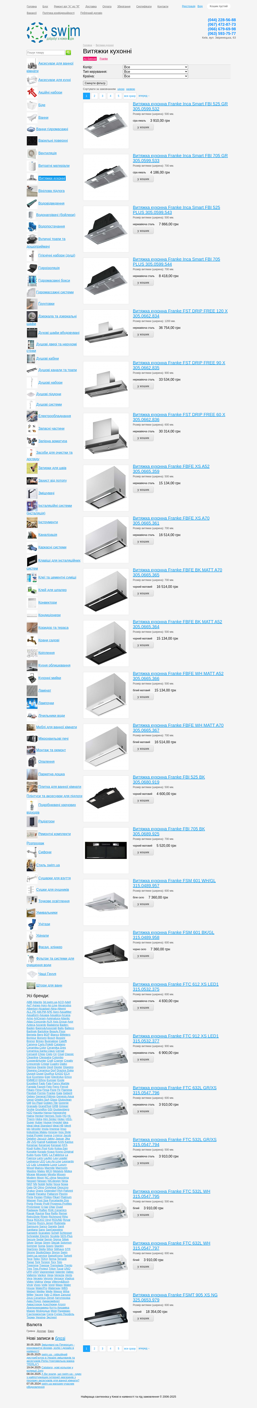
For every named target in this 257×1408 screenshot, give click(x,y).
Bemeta (31, 1034)
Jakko (51, 1138)
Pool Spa (42, 1200)
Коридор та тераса (53, 627)
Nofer (49, 1184)
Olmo (41, 1187)
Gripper (63, 1106)
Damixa (31, 1067)
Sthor (49, 1249)
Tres (29, 1268)
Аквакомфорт (51, 1301)
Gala (59, 1093)
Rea (47, 1213)
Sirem (46, 1242)
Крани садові (48, 640)
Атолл (61, 1304)
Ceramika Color (36, 1047)
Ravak (31, 1213)
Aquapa (44, 1015)
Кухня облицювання (54, 665)
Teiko (36, 1258)
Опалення (46, 761)
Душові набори (50, 382)
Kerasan (56, 1145)
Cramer (58, 1060)
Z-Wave (55, 1294)
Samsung (33, 1226)
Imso (63, 1128)
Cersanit (32, 1054)
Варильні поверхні (53, 140)
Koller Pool (40, 1148)
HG (64, 1115)
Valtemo (32, 1275)
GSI (49, 1109)
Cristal (45, 1063)
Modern (31, 1177)
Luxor (53, 1164)
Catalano (59, 1044)
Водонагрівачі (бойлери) (55, 215)
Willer (30, 1294)
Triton (52, 1268)
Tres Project (40, 1268)
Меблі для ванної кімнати (56, 727)
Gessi (30, 1099)
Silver (30, 1242)
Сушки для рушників (52, 889)
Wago (59, 1284)
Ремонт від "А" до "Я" (67, 6)
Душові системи (49, 404)
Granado (32, 1106)
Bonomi (42, 1037)
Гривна (31, 1331)
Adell (67, 1002)
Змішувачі (46, 493)
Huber (39, 1122)
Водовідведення (51, 203)
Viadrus (69, 1278)
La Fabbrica (56, 1154)
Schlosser (66, 1232)
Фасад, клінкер (50, 947)
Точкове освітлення (54, 901)
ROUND (57, 1219)
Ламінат (44, 690)
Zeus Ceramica (36, 1297)
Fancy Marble (60, 1083)
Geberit (67, 1093)
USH (36, 1271)
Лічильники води (51, 715)
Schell (55, 1232)
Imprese (54, 1128)
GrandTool (44, 1106)
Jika (67, 1138)
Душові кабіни (47, 358)
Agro (44, 1005)
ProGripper (34, 1206)
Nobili (41, 1184)
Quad (59, 1206)
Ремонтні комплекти (54, 834)
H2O (30, 1112)
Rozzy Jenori (45, 1223)
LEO (42, 1161)
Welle (49, 1291)
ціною (121, 89)
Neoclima (63, 1177)
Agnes (36, 1005)
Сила (49, 1314)
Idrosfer (36, 1128)
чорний (137, 1311)
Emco (68, 1076)
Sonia (41, 1245)
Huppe (47, 1122)
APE (49, 1011)
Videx (30, 1281)
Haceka (38, 1112)
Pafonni (68, 1190)
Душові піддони (48, 394)
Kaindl (41, 1141)
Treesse (44, 1265)
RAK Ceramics (57, 1210)
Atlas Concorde (36, 1021)
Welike (40, 1291)
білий (136, 1208)
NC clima (50, 1177)
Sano (41, 1229)
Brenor (31, 1041)
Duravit (31, 1073)
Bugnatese (51, 1041)
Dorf (53, 1070)
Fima (38, 1089)
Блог (45, 6)
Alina (53, 1008)
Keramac (32, 1145)
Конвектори (47, 602)
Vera (30, 1278)
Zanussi (66, 1294)
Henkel (39, 1115)
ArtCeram (40, 1018)
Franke (104, 58)
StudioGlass (43, 1252)
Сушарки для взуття (54, 878)
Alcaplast (44, 1008)
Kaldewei (51, 1141)
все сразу (130, 96)
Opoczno (62, 1187)
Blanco (55, 1034)
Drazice (62, 1070)
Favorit (41, 1086)
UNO (67, 1268)
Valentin (60, 1271)
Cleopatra (45, 1057)
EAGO (59, 1073)
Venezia (59, 1275)
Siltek (65, 1239)
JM (28, 1141)
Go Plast (37, 1102)
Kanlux (69, 1141)
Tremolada (57, 1265)
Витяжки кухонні (104, 45)
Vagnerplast (46, 1271)
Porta (30, 1203)
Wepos (57, 1291)
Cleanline (32, 1057)
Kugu (37, 1154)
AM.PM (41, 1011)
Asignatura (53, 1018)
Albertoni (32, 1008)
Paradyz (41, 1193)
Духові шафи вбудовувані (58, 333)
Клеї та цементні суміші (57, 577)
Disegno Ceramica (38, 1070)
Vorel (51, 1284)
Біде (41, 105)
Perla (30, 1197)
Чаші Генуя (47, 974)
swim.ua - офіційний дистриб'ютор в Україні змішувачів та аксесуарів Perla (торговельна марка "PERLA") (51, 1359)
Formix (41, 1093)
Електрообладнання (54, 416)
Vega (50, 1275)
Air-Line (52, 1005)
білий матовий (141, 690)
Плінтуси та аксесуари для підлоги (54, 796)
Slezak (55, 1242)
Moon (40, 1177)
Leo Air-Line (53, 1161)
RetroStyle (33, 1216)
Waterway (54, 1288)
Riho (65, 1216)
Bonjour (31, 1037)
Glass (53, 1099)
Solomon (66, 1242)
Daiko (63, 1063)
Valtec (70, 1271)
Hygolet (57, 1122)
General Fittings (46, 1096)
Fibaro (31, 1089)
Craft (50, 1060)
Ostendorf (50, 1190)
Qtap (52, 1206)
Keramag (44, 1145)
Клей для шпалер (52, 590)
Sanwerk (32, 1232)
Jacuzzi (41, 1138)
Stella (42, 1249)
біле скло (138, 897)
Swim (64, 1252)
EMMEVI (32, 1080)
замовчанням (108, 89)
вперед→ (144, 95)
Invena (48, 1135)
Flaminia (66, 1089)
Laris (40, 1158)
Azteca (31, 1024)
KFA (64, 1145)
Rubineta (59, 1223)
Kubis (30, 1154)
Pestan (38, 1197)
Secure (31, 1239)
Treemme (33, 1265)
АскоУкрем (50, 1304)
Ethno (42, 1080)
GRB (55, 1106)
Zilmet (50, 1297)
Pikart (56, 1197)
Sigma (57, 1239)
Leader (63, 1158)
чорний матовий (142, 586)
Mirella (51, 1174)
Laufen (48, 1158)
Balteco (69, 1028)
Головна (32, 6)
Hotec (61, 1119)
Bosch (51, 1037)
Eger (48, 1076)
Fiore (53, 1089)
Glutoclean (65, 1099)
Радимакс (63, 1310)
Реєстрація (188, 6)
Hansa (48, 1112)
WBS (64, 1288)
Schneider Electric (38, 1236)
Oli (35, 1187)
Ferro (56, 1086)
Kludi (30, 1148)
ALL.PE (31, 1011)
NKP (30, 1184)
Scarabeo (44, 1232)
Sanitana (32, 1229)
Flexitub (32, 1093)
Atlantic (65, 1018)
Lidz (33, 1164)
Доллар (41, 1331)
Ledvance (33, 1161)
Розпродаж (35, 843)
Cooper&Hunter (36, 1060)
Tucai (60, 1268)
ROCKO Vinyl (42, 1219)
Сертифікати (144, 6)
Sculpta (54, 1236)
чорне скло (139, 949)
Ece (29, 1076)
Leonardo (68, 1161)
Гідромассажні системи (55, 292)
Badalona (53, 1024)
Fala (48, 1083)
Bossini (60, 1037)
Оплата (107, 6)
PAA (59, 1190)
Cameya (32, 1044)
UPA (29, 1271)
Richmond (55, 1216)
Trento (68, 1265)
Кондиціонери (49, 615)
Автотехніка (62, 1297)
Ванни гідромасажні (52, 129)
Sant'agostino (54, 1229)
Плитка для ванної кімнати (59, 787)
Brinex (40, 1041)
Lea (55, 1158)
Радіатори (46, 821)
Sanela (52, 1226)
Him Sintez (50, 1119)
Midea (68, 1171)
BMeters (65, 1034)
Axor (70, 1021)
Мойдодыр (43, 1310)
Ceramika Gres (56, 1047)
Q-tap (44, 1206)
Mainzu (39, 1167)
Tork (37, 1262)
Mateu (41, 1171)
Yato (46, 1294)
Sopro (50, 1245)
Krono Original (65, 1151)
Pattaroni (52, 1193)
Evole (60, 1080)
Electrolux (57, 1076)
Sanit (61, 1226)
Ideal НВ (58, 1125)
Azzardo (41, 1024)
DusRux (49, 1073)
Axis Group (60, 1021)
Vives (37, 1284)
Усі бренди (89, 58)
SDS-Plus (66, 1236)
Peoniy (63, 1193)
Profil (46, 1203)
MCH (49, 1171)
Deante (41, 1067)
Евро (51, 1331)
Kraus (51, 1151)
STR (67, 1249)
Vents (68, 1275)
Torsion (45, 1262)
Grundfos (41, 1109)
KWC (45, 1154)
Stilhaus (59, 1249)
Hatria (30, 1115)
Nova (57, 1184)
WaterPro (41, 1288)
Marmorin (61, 1167)
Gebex (31, 1096)
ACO (61, 1002)
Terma (52, 1258)
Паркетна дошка (51, 774)
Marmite (49, 1167)
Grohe (30, 1109)
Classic (69, 1054)
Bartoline (43, 1031)
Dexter (58, 1067)
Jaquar (60, 1138)
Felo (49, 1086)
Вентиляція (47, 153)
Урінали (42, 935)
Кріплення (46, 653)
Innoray (52, 1132)
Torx (53, 1262)
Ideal (30, 1125)
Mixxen (61, 1174)
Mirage (31, 1174)
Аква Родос (34, 1301)
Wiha (66, 1291)
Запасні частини (51, 428)
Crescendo (33, 1063)
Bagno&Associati (46, 1028)
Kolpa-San (61, 1148)
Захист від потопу (52, 480)
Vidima (38, 1281)
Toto (59, 1262)
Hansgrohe (59, 1112)
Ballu (61, 1028)
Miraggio (41, 1174)
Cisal (61, 1054)
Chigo (41, 1054)
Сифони (44, 852)
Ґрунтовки (46, 304)
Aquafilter (65, 1011)
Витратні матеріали (54, 165)
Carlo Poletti (45, 1044)
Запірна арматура (52, 441)
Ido (29, 1128)
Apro (56, 1011)
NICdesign (54, 1180)
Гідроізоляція (49, 268)
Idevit (67, 1125)
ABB (29, 1002)
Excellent (32, 1083)
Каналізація (47, 535)
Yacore (38, 1294)
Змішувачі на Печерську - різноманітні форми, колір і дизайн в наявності (51, 1348)
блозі (60, 1338)
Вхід (200, 6)
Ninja (65, 1180)
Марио (31, 1310)
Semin (48, 1239)
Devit (50, 1067)
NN (35, 1184)
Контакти (162, 6)
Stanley (59, 1245)
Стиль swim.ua (48, 865)
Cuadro (54, 1063)
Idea (65, 1122)
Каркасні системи (52, 547)
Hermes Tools (53, 1115)
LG (28, 1164)
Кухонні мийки (49, 678)
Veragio (38, 1278)
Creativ (68, 1060)
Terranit (61, 1258)
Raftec (43, 1210)
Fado (42, 1083)
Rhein (44, 1216)
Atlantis (37, 1002)
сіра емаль (139, 120)
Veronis (48, 1278)
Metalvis (58, 1171)
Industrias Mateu (37, 1132)
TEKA (44, 1258)
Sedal (39, 1239)
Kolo (51, 1148)
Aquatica (55, 1015)
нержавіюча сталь (144, 224)
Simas (38, 1242)
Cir (55, 1054)
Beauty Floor (57, 1031)
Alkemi (61, 1008)
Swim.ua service (37, 1255)
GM (29, 1102)
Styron (56, 1252)
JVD (33, 1141)
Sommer (32, 1245)
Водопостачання (51, 226)
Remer (63, 1213)
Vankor (42, 1275)
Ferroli (64, 1086)
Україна (41, 1317)
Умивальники (46, 912)
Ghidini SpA (41, 1099)
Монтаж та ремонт (51, 750)
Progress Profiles (61, 1203)
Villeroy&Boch (60, 1281)
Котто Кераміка (59, 1307)
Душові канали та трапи (57, 370)
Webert (31, 1291)
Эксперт (51, 1317)
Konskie (32, 1151)
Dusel (39, 1073)
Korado (41, 1151)
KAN (61, 1141)
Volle (44, 1284)
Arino (30, 1018)
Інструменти (48, 522)
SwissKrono (55, 1255)
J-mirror (58, 1135)
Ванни (43, 117)
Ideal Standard (42, 1125)
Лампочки (46, 703)
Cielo (49, 1054)
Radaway (32, 1210)
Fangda (31, 1086)
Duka (70, 1070)
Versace (59, 1278)
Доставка (91, 6)
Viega (47, 1281)
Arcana (65, 1015)
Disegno (68, 1067)
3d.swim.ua (50, 1002)
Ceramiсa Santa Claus (41, 1050)
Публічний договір (91, 13)
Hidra (39, 1119)
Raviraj (39, 1213)
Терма (31, 1317)
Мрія (54, 1310)
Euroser (52, 1080)
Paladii (31, 1193)
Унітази (44, 924)
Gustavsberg (61, 1109)
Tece (30, 1258)
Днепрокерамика (38, 1307)
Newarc (42, 1180)
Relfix (54, 1213)
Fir (59, 1089)
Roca (30, 1219)
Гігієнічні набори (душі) (56, 255)
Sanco (43, 1226)
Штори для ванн (49, 985)
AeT (29, 1005)
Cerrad (60, 1050)
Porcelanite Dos (59, 1200)
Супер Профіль (64, 1314)
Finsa (46, 1089)
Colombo (57, 1057)
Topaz (30, 1262)
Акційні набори (50, 92)
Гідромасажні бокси (54, 280)
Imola (45, 1128)
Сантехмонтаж (36, 1314)
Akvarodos (64, 1005)
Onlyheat (50, 1187)
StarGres (32, 1249)
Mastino (32, 1171)
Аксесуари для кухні (54, 80)
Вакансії (32, 13)
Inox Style (64, 1132)
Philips (48, 1197)
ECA (67, 1073)
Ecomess (38, 1076)
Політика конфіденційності (59, 13)
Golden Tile (51, 1102)
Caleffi (63, 1041)
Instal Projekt (35, 1135)
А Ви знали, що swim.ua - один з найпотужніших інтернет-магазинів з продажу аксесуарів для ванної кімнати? (54, 1377)
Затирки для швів (52, 468)
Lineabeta (43, 1164)
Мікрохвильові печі (53, 738)
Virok (30, 1284)
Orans (39, 1190)
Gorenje (64, 1102)
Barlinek (32, 1031)
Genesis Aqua (65, 1096)
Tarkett (68, 1255)
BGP (47, 1034)
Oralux (31, 1190)
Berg (40, 1034)
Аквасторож (34, 1304)
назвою (130, 89)
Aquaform (33, 1015)
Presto (38, 1203)
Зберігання (124, 6)
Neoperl (32, 1180)
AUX (49, 1021)
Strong (31, 1252)
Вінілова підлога (51, 191)
